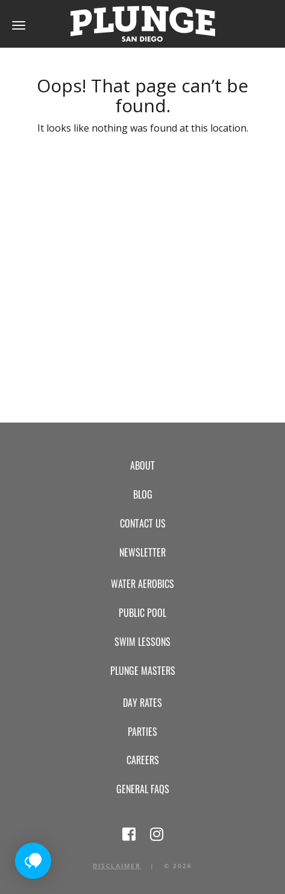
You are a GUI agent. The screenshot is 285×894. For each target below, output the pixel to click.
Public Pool (142, 612)
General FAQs (142, 789)
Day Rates (142, 702)
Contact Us (143, 523)
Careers (143, 760)
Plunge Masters (142, 670)
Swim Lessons (142, 641)
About (142, 465)
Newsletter (142, 552)
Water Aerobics (142, 583)
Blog (142, 494)
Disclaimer (117, 865)
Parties (142, 731)
